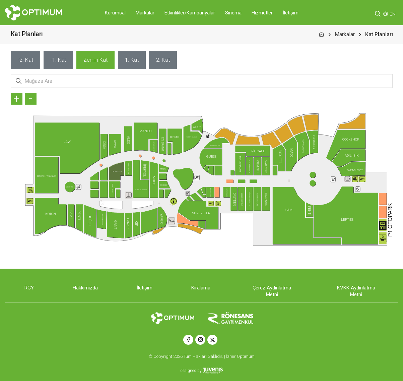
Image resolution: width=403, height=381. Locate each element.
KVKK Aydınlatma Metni (356, 291)
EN (393, 14)
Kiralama (200, 288)
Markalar (145, 13)
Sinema (233, 13)
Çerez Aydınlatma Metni (272, 291)
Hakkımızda (85, 288)
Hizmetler (262, 13)
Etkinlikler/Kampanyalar (189, 13)
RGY (29, 288)
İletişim (290, 13)
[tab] (25, 60)
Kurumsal (115, 13)
